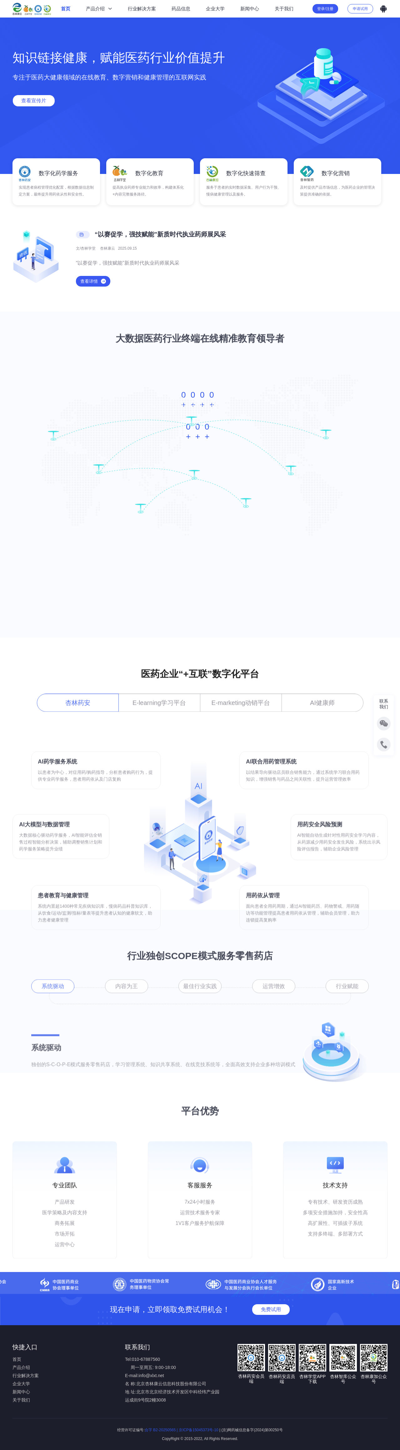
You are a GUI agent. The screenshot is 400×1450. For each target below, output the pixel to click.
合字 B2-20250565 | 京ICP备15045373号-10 (181, 1430)
